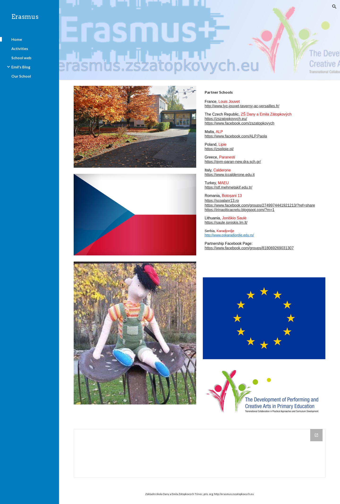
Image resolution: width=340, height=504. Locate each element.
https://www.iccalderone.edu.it (230, 175)
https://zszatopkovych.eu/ (226, 119)
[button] (334, 6)
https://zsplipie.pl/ (219, 149)
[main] (264, 181)
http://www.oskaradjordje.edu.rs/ (229, 235)
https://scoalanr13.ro (222, 201)
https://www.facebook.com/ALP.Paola (236, 136)
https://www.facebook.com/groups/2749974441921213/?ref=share (260, 205)
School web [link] (21, 57)
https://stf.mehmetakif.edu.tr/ (228, 187)
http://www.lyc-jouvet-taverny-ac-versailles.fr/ (242, 106)
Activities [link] (19, 48)
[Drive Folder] (200, 453)
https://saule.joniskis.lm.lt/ (226, 223)
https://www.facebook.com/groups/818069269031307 (249, 248)
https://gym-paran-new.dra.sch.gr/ (233, 162)
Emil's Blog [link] (20, 67)
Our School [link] (21, 76)
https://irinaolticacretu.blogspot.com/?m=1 (240, 210)
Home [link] (16, 39)
